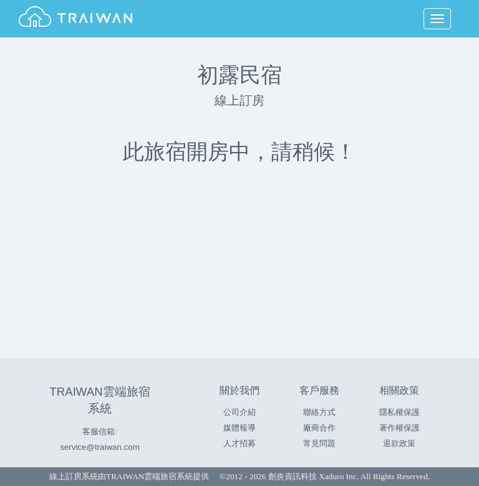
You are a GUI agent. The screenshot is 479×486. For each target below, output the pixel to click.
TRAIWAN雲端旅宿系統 (149, 476)
